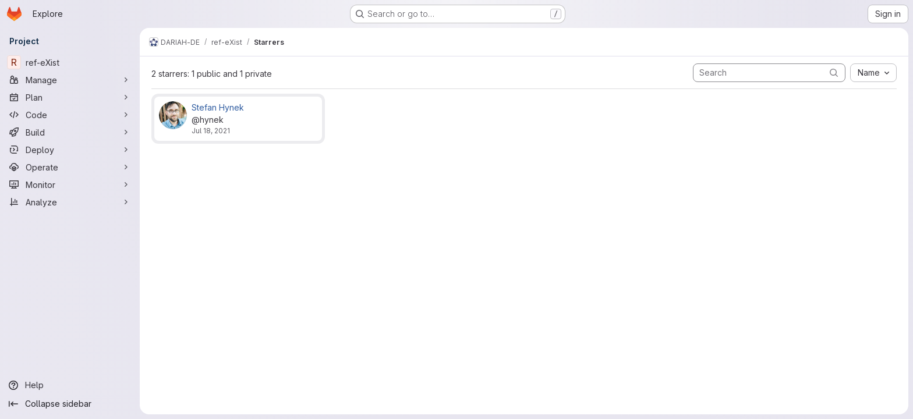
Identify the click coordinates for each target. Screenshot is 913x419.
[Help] (70, 385)
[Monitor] (70, 184)
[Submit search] (834, 72)
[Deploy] (70, 149)
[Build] (70, 132)
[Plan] (70, 97)
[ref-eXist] (70, 62)
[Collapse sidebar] (70, 404)
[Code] (70, 114)
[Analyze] (70, 202)
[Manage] (70, 80)
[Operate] (70, 167)
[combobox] (873, 72)
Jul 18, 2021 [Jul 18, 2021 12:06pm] (211, 130)
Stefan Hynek (218, 107)
